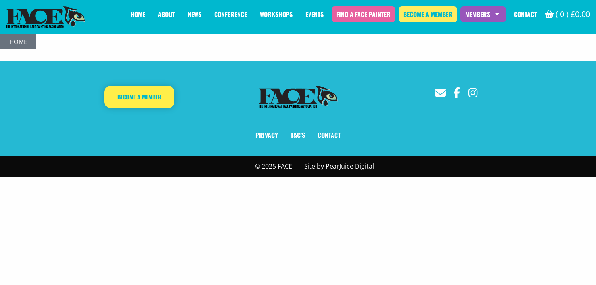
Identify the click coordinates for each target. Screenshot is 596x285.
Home (137, 14)
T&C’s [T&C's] (298, 135)
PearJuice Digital (350, 166)
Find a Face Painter (363, 14)
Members (477, 14)
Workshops (276, 14)
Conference (230, 14)
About (166, 14)
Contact (525, 14)
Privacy (266, 135)
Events (314, 14)
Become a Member (427, 14)
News (194, 14)
